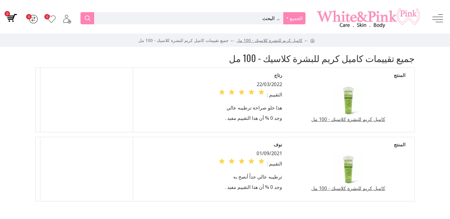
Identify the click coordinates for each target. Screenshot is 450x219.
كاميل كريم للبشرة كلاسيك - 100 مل (269, 40)
